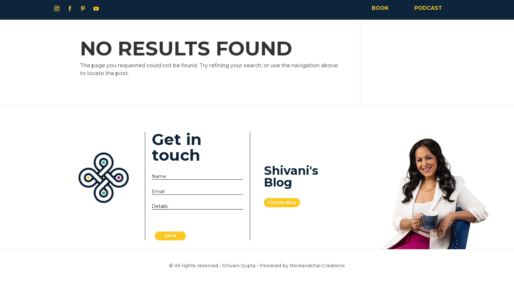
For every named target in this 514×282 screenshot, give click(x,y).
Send (170, 235)
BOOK (380, 8)
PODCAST (428, 8)
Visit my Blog (282, 202)
